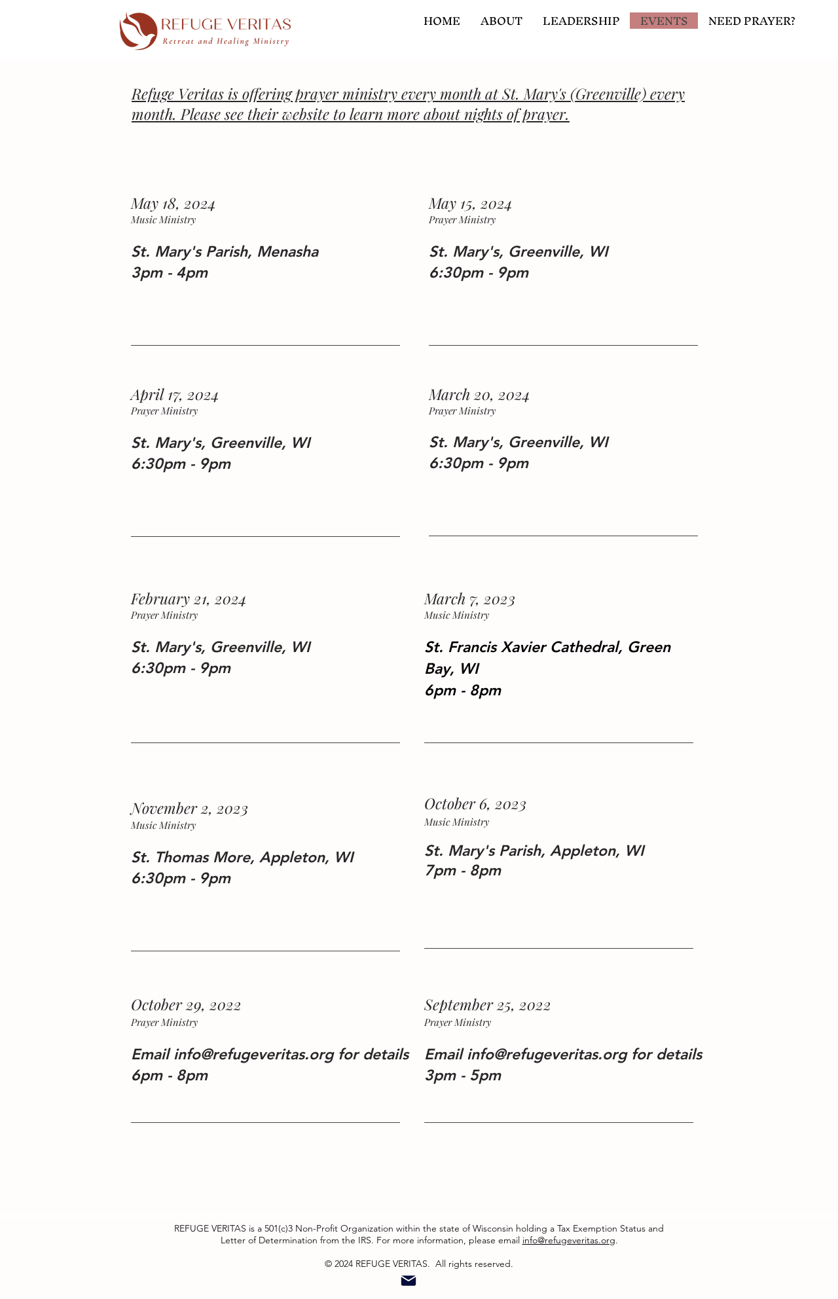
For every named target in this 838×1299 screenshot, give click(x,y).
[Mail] (408, 1281)
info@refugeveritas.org (253, 1054)
